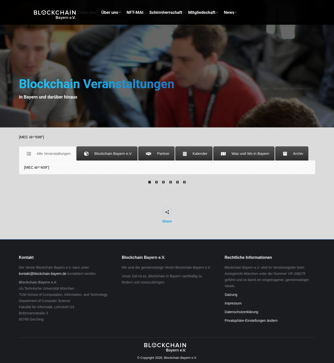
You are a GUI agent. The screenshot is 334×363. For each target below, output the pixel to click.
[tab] (47, 153)
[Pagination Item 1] (149, 182)
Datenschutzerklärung (241, 312)
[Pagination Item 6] (184, 182)
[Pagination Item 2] (156, 182)
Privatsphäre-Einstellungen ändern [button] (251, 321)
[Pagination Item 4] (170, 182)
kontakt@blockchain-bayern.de (42, 274)
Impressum (233, 303)
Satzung (231, 295)
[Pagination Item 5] (177, 182)
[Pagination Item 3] (163, 182)
